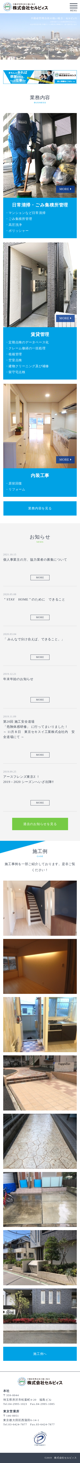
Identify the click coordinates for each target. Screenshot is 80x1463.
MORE (40, 577)
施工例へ (40, 1354)
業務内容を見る (40, 508)
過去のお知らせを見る (40, 824)
